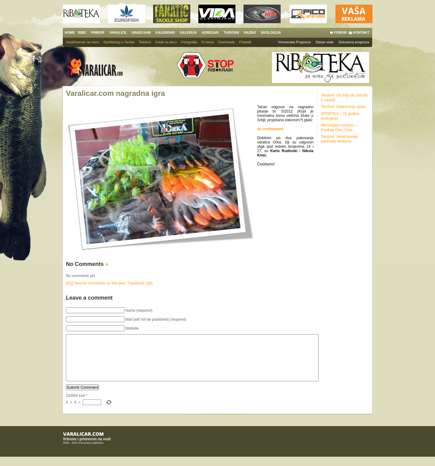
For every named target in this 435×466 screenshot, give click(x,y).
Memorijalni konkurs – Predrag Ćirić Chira (339, 127)
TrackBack (140, 283)
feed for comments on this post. (96, 283)
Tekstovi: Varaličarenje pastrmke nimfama (339, 139)
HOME (70, 32)
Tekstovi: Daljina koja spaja (343, 107)
